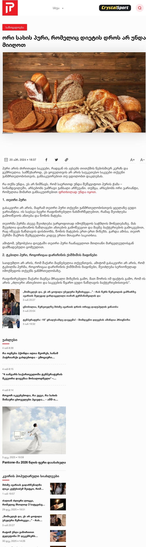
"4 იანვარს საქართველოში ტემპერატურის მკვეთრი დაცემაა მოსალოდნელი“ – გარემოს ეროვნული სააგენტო (32, 376)
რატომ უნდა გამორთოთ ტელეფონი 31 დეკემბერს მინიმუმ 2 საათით (18, 534)
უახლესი (9, 340)
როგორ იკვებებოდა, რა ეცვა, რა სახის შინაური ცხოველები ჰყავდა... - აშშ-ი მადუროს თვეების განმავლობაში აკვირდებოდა (29, 397)
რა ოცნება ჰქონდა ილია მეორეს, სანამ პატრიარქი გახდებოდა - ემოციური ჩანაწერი (30, 355)
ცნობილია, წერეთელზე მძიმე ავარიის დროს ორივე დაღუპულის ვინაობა (70, 306)
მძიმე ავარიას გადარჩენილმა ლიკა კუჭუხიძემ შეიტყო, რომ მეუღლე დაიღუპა (22, 487)
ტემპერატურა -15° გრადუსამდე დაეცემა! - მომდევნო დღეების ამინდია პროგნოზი (76, 319)
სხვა (58, 8)
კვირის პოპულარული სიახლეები (30, 476)
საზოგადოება (15, 27)
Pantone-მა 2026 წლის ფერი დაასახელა (34, 462)
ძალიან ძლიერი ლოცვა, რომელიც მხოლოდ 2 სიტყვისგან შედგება (23, 502)
